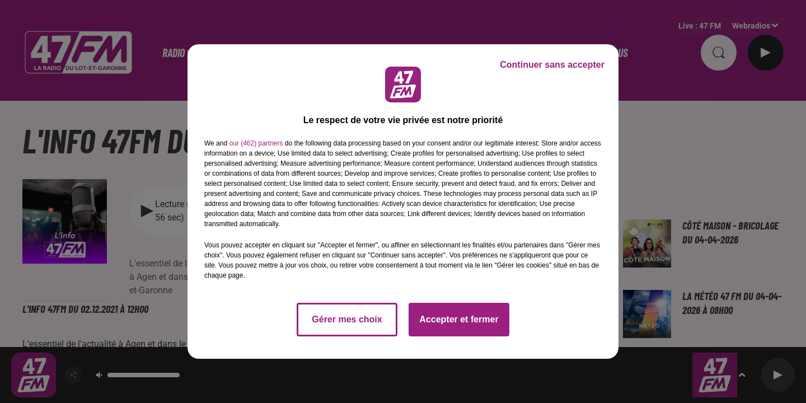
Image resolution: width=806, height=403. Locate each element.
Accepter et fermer (458, 319)
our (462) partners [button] (256, 143)
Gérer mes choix (347, 319)
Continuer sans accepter (552, 64)
